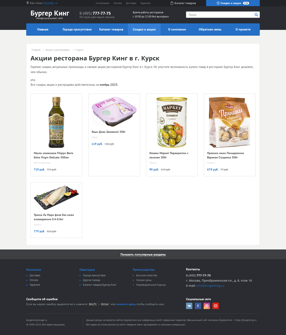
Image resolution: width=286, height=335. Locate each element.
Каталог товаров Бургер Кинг (99, 284)
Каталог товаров (111, 29)
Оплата (117, 3)
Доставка (131, 3)
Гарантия (145, 3)
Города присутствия (77, 29)
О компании (102, 3)
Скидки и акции (233, 3)
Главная (42, 29)
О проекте (243, 29)
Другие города (91, 280)
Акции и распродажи (57, 50)
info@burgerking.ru (210, 285)
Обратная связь (210, 29)
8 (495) (95, 13)
